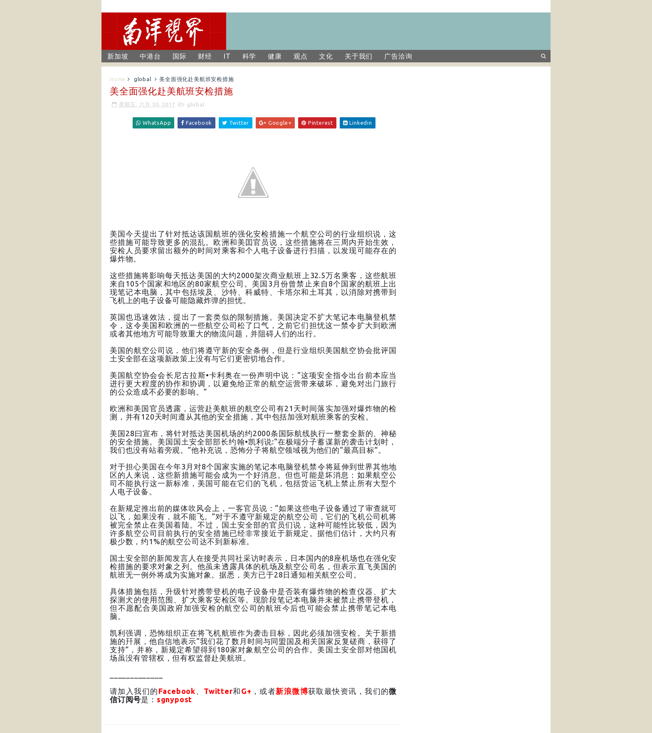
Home (118, 79)
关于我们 (359, 56)
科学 (249, 56)
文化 (326, 56)
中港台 (150, 56)
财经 (205, 56)
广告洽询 (398, 56)
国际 (180, 56)
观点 (301, 56)
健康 (275, 56)
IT (227, 56)
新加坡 (117, 56)
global (142, 79)
